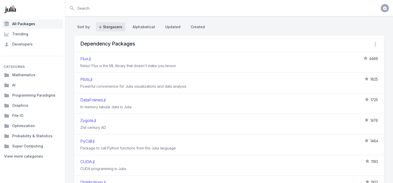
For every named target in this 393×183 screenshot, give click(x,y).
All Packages (19, 23)
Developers (18, 44)
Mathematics (19, 75)
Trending (16, 34)
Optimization (19, 125)
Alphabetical (144, 27)
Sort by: (85, 27)
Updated (172, 27)
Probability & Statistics (28, 136)
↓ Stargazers (110, 27)
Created (198, 27)
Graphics (16, 105)
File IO (13, 115)
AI (10, 85)
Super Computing (23, 146)
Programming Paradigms (30, 95)
